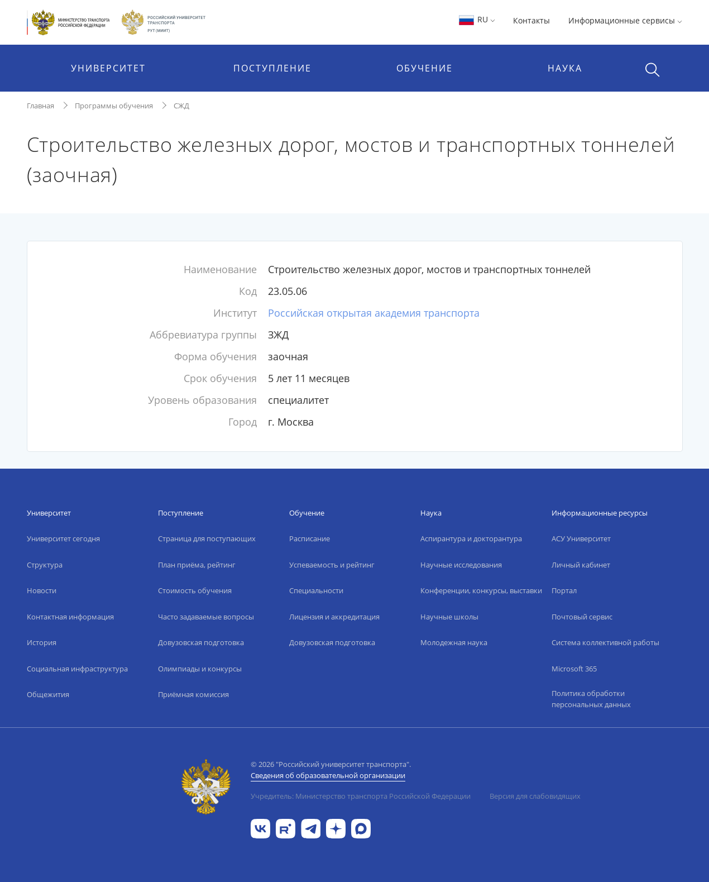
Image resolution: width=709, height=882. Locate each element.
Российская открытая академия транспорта (374, 313)
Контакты (531, 20)
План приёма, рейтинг (197, 565)
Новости (41, 590)
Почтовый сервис (582, 617)
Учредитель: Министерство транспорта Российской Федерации (361, 796)
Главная (40, 106)
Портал (564, 590)
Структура (45, 565)
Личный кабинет (581, 565)
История (41, 642)
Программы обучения (114, 106)
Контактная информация (70, 617)
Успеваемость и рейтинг (332, 565)
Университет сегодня (63, 538)
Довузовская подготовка (201, 642)
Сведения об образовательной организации (328, 775)
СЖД (181, 106)
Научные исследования (461, 565)
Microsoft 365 (574, 669)
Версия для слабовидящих (535, 796)
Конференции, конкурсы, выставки (481, 590)
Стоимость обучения (195, 590)
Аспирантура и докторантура (471, 538)
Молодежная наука (453, 642)
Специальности (316, 590)
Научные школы (449, 617)
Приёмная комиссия (193, 694)
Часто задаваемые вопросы (206, 617)
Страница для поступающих (207, 538)
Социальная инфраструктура (77, 669)
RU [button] (476, 19)
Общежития (48, 694)
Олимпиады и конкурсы (200, 669)
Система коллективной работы (605, 642)
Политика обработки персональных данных (591, 698)
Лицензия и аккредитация (334, 617)
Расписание (309, 538)
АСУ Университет (581, 538)
